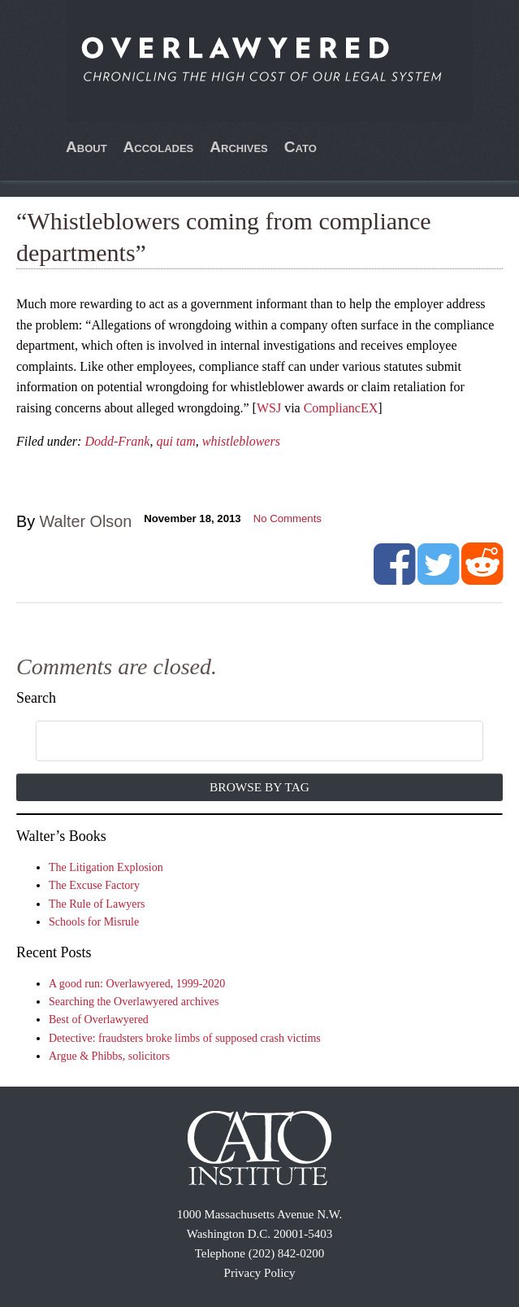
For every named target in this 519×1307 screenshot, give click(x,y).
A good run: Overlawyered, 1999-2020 (137, 984)
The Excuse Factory (94, 885)
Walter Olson (86, 521)
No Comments (287, 518)
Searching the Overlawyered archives (134, 1001)
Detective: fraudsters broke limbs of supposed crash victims (185, 1038)
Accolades (158, 146)
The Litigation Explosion (106, 867)
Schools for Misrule (94, 922)
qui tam (175, 441)
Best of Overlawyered (99, 1019)
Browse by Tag (259, 787)
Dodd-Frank (116, 441)
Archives (239, 146)
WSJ (269, 408)
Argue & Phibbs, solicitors (109, 1056)
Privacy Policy (260, 1272)
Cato (300, 146)
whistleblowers (241, 441)
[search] (240, 742)
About (86, 146)
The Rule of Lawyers (97, 904)
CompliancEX (341, 408)
